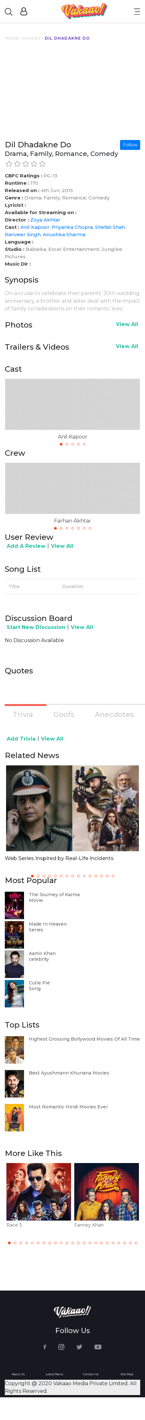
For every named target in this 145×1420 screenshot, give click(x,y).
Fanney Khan (89, 1225)
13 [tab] (78, 1243)
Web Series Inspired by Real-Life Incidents (59, 858)
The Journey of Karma (54, 894)
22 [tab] (130, 1243)
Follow (130, 145)
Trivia (23, 714)
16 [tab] (95, 1243)
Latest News (54, 1374)
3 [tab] (72, 444)
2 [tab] (67, 444)
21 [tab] (124, 1243)
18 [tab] (107, 1243)
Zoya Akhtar (45, 220)
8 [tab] (49, 1243)
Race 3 (14, 1225)
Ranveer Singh (23, 234)
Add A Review (26, 546)
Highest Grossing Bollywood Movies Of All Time (84, 1039)
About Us (18, 1374)
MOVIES (32, 38)
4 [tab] (78, 444)
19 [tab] (113, 1243)
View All (127, 324)
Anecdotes (114, 714)
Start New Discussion (36, 627)
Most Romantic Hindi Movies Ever (68, 1107)
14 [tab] (84, 1243)
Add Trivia (21, 739)
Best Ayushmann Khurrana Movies (69, 1073)
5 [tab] (84, 444)
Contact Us (91, 1374)
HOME (12, 38)
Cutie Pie (39, 983)
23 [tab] (136, 1243)
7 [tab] (90, 528)
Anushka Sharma (64, 234)
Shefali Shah (110, 227)
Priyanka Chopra (72, 227)
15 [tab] (90, 1243)
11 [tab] (67, 1243)
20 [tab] (118, 1243)
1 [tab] (61, 444)
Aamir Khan (42, 953)
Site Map (127, 1374)
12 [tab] (72, 1243)
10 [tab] (61, 1243)
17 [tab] (101, 1243)
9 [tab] (55, 1243)
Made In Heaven (48, 924)
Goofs (63, 714)
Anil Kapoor (35, 227)
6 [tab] (84, 528)
